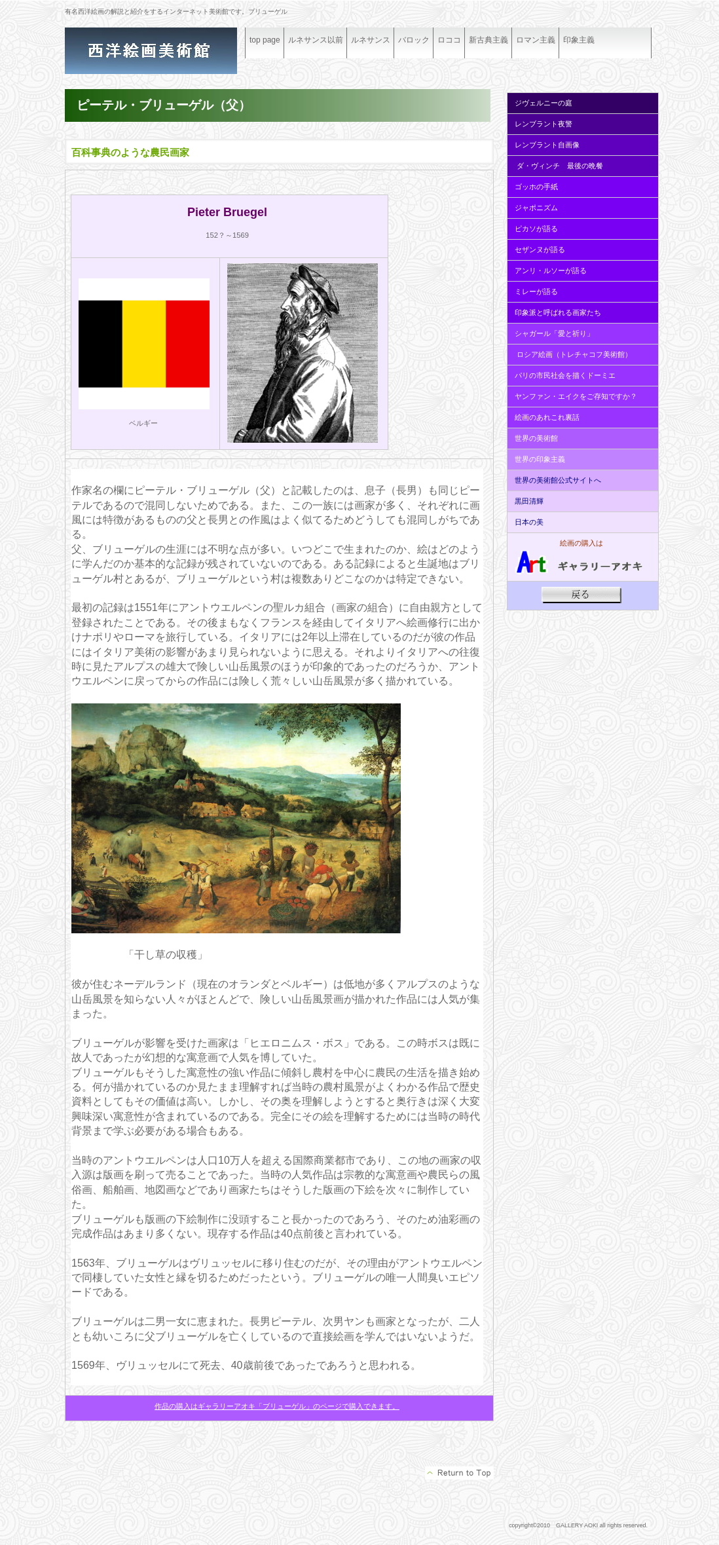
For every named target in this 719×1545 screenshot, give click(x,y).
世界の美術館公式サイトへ (558, 480)
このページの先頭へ (459, 1473)
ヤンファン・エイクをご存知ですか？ (576, 396)
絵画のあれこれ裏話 (547, 417)
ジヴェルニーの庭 (543, 103)
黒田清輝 (528, 501)
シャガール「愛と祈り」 (554, 333)
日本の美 (529, 522)
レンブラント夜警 (543, 124)
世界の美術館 (536, 438)
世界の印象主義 (540, 459)
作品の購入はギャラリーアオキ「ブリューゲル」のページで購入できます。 (277, 1406)
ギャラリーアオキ (163, 51)
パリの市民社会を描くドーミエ (565, 375)
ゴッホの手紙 (536, 187)
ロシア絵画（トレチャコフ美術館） (574, 354)
